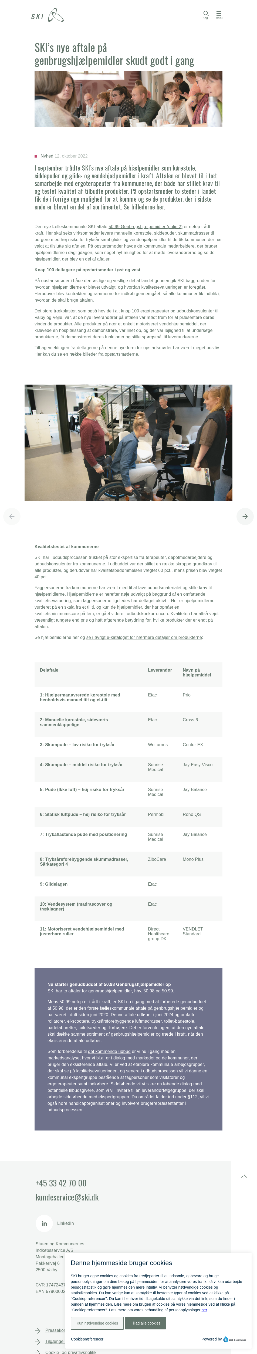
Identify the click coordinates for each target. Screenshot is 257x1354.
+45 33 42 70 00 (61, 1183)
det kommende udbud (109, 1051)
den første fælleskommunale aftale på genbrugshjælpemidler (138, 1008)
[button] (245, 514)
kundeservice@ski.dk (67, 1197)
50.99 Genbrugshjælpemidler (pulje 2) (145, 226)
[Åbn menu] (219, 15)
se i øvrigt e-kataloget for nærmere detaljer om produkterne (144, 637)
